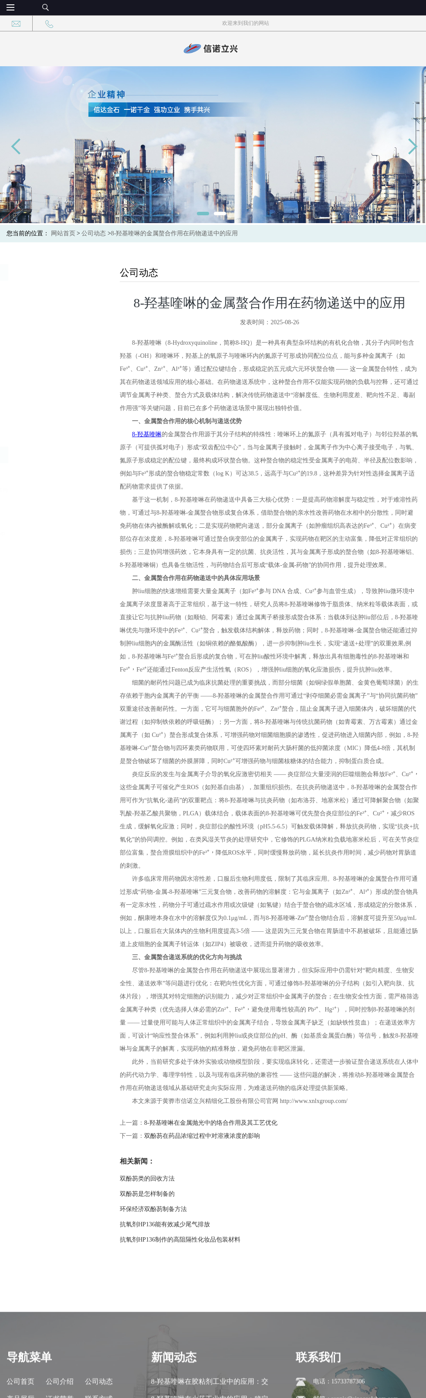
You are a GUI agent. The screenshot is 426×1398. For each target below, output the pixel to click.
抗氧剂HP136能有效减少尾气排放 (177, 1224)
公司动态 (93, 233)
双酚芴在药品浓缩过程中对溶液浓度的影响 (215, 1136)
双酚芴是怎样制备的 (159, 1194)
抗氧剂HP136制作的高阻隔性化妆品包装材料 (192, 1239)
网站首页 (63, 233)
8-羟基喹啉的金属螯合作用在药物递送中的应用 (174, 233)
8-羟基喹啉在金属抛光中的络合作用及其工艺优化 (223, 1123)
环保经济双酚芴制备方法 (165, 1209)
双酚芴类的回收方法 (159, 1178)
